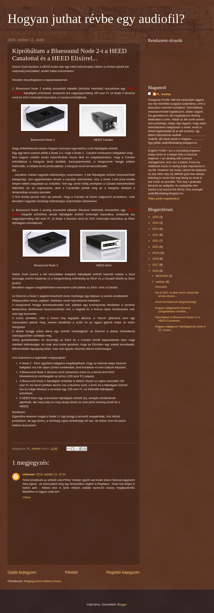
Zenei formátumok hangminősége (175, 301)
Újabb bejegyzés (22, 572)
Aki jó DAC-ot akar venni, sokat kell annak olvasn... (176, 294)
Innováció (161, 286)
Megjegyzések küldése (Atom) (42, 581)
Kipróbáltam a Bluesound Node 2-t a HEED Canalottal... (177, 319)
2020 (155, 246)
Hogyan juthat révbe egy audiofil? (96, 18)
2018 (155, 258)
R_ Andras (164, 94)
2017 (155, 264)
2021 (155, 240)
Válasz (26, 497)
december (162, 275)
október (161, 281)
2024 (155, 222)
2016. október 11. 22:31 (51, 474)
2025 (155, 217)
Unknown (28, 474)
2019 (155, 252)
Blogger (122, 604)
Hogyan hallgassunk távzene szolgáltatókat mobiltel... (173, 309)
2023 (155, 228)
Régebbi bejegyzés (122, 572)
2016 (155, 270)
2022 (155, 234)
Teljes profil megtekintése (163, 198)
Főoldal (71, 572)
